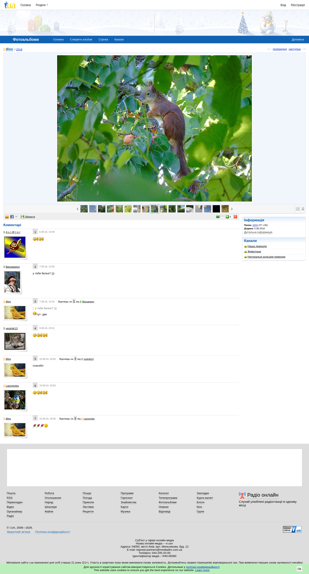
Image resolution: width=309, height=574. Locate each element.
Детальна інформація (258, 232)
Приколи (88, 502)
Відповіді (164, 511)
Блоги (200, 502)
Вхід (283, 5)
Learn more (202, 570)
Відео (10, 506)
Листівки (88, 506)
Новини (164, 506)
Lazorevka (11, 385)
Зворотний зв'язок (18, 531)
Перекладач (14, 502)
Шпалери (51, 506)
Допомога (298, 39)
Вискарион (11, 266)
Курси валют (205, 497)
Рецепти (88, 511)
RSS (10, 497)
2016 (19, 49)
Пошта (11, 493)
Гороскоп (126, 497)
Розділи (41, 5)
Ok (299, 568)
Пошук (87, 493)
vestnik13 (10, 328)
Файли (49, 511)
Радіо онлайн (263, 495)
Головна (26, 5)
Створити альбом (81, 39)
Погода (87, 497)
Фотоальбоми (168, 502)
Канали (119, 39)
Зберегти (28, 216)
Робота (49, 493)
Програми (127, 493)
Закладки (203, 493)
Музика (125, 511)
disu (9, 49)
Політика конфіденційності (52, 531)
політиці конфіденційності (203, 567)
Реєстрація (298, 5)
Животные (252, 251)
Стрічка (103, 39)
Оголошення (53, 497)
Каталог (164, 493)
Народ (49, 502)
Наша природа (255, 246)
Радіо (10, 515)
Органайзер (14, 511)
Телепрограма (168, 497)
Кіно (199, 506)
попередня (280, 49)
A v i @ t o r (11, 232)
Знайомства (128, 502)
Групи (200, 511)
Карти (124, 506)
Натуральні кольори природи (264, 256)
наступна (295, 49)
